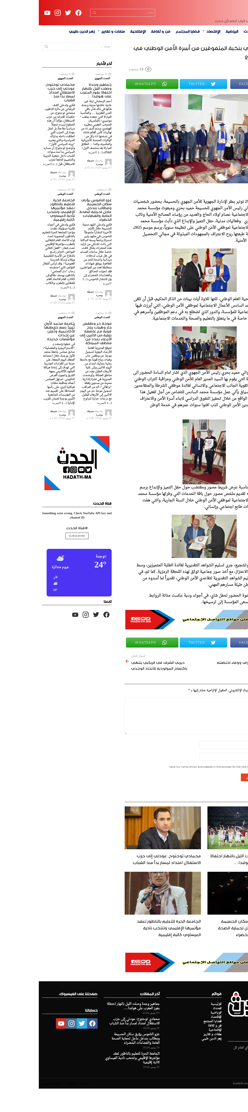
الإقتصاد (174, 54)
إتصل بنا (31, 1106)
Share (239, 123)
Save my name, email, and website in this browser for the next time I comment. (179, 790)
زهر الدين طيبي (43, 54)
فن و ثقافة (122, 54)
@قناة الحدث (38, 551)
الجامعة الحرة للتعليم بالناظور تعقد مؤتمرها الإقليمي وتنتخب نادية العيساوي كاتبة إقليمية (130, 950)
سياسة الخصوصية (12, 1106)
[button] (62, 607)
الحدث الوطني (63, 217)
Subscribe (38, 559)
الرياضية (193, 54)
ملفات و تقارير (74, 54)
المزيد (54, 175)
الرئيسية (227, 54)
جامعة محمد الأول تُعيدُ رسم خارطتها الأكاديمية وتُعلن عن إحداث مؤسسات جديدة (20, 354)
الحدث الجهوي (63, 101)
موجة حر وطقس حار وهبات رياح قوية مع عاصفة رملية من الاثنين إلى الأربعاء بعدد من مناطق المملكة (57, 356)
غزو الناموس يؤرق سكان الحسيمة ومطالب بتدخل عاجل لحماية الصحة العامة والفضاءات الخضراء (212, 950)
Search (55, 25)
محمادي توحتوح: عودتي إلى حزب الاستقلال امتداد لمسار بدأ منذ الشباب (128, 882)
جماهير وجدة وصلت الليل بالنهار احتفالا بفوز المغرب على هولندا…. (208, 882)
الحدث (210, 54)
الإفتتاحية (99, 54)
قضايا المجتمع (149, 54)
